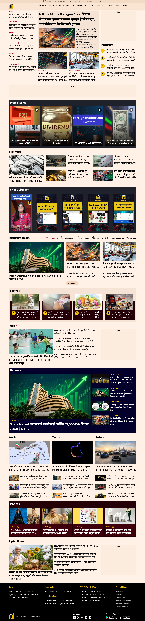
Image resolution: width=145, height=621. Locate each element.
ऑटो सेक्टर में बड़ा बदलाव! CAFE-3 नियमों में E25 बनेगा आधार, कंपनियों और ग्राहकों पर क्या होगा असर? (121, 477)
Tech (98, 6)
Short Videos (19, 190)
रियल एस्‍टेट (34, 594)
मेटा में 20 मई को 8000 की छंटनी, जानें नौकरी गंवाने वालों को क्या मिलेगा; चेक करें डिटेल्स (77, 495)
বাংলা (75, 2)
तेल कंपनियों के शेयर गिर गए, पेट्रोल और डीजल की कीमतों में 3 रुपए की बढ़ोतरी (122, 421)
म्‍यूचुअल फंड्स (13, 594)
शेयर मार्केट (18, 591)
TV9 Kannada (94, 595)
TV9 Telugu (91, 592)
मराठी (64, 1)
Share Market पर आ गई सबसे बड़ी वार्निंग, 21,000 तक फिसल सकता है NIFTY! (49, 427)
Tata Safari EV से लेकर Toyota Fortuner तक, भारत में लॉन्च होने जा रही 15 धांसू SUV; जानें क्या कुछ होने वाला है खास (115, 468)
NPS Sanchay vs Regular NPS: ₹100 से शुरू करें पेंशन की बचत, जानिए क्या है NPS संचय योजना (121, 380)
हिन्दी (44, 1)
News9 (49, 1)
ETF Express (53, 6)
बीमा (20, 594)
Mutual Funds (64, 6)
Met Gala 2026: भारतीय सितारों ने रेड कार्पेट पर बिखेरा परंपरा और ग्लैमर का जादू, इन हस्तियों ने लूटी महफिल (24, 532)
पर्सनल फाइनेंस (28, 591)
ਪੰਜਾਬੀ (81, 1)
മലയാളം (92, 1)
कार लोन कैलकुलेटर (51, 604)
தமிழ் (86, 1)
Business (80, 6)
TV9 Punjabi (84, 601)
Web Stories (18, 103)
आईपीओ (26, 594)
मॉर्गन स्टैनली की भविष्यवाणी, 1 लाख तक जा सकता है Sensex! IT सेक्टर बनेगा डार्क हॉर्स (121, 394)
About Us (119, 595)
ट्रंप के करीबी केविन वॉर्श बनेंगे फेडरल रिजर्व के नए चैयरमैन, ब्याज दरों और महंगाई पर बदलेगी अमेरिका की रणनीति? (34, 486)
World (87, 6)
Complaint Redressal (122, 604)
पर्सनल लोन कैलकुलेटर (65, 601)
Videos (111, 6)
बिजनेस (11, 591)
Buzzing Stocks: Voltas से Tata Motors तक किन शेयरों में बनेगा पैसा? (122, 408)
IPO (35, 6)
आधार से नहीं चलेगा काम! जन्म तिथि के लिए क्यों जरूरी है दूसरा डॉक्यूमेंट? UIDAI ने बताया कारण (88, 532)
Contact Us (119, 592)
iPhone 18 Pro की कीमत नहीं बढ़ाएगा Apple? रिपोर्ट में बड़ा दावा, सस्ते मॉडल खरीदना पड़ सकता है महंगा (71, 468)
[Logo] (11, 618)
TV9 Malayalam (92, 598)
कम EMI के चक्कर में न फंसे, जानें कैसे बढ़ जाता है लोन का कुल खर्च (118, 532)
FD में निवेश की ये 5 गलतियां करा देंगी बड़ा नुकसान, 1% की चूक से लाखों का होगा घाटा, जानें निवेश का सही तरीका (56, 532)
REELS (73, 6)
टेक (19, 597)
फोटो (57, 591)
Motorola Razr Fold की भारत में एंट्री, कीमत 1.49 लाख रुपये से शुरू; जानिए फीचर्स (76, 477)
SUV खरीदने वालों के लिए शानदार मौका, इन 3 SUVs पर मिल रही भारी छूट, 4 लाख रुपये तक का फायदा (120, 495)
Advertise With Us (121, 598)
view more (71, 283)
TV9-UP (99, 1)
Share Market (42, 6)
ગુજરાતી (70, 1)
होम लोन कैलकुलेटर (50, 601)
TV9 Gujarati (84, 595)
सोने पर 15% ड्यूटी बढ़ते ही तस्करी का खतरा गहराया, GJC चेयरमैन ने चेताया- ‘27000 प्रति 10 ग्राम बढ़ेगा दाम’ (121, 75)
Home (30, 6)
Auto (93, 6)
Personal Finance (122, 6)
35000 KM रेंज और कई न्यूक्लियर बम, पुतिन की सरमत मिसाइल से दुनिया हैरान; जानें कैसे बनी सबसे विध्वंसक (33, 495)
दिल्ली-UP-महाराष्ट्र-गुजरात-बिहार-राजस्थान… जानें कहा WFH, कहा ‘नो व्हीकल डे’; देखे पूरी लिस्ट (121, 67)
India (12, 326)
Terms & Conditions (122, 607)
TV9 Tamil (83, 598)
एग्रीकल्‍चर (25, 597)
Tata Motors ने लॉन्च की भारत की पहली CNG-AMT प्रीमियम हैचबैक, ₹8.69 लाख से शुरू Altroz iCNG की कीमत (121, 486)
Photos (104, 6)
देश (10, 597)
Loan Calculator (51, 596)
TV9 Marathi (100, 592)
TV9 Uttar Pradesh (95, 601)
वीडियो (63, 591)
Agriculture (16, 541)
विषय (52, 591)
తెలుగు (60, 1)
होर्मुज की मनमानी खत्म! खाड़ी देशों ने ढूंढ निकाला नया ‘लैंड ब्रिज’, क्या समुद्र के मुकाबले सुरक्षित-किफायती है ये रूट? (33, 477)
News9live (102, 598)
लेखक (46, 591)
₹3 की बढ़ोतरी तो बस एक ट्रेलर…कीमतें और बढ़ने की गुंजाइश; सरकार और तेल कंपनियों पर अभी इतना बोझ (121, 59)
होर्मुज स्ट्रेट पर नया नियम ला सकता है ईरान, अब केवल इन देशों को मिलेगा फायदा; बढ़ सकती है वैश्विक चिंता (29, 468)
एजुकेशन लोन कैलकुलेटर (66, 604)
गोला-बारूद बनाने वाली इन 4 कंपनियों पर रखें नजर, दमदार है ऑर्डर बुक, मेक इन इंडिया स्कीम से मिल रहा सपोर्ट (83, 77)
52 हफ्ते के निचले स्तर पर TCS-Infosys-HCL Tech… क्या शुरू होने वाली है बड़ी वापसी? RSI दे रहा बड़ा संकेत (52, 77)
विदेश (14, 597)
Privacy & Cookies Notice (123, 601)
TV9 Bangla (103, 595)
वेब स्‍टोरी (70, 591)
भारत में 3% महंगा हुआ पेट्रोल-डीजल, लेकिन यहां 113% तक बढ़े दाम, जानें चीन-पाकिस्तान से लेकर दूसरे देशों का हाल (121, 51)
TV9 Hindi (83, 592)
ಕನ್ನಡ (54, 1)
